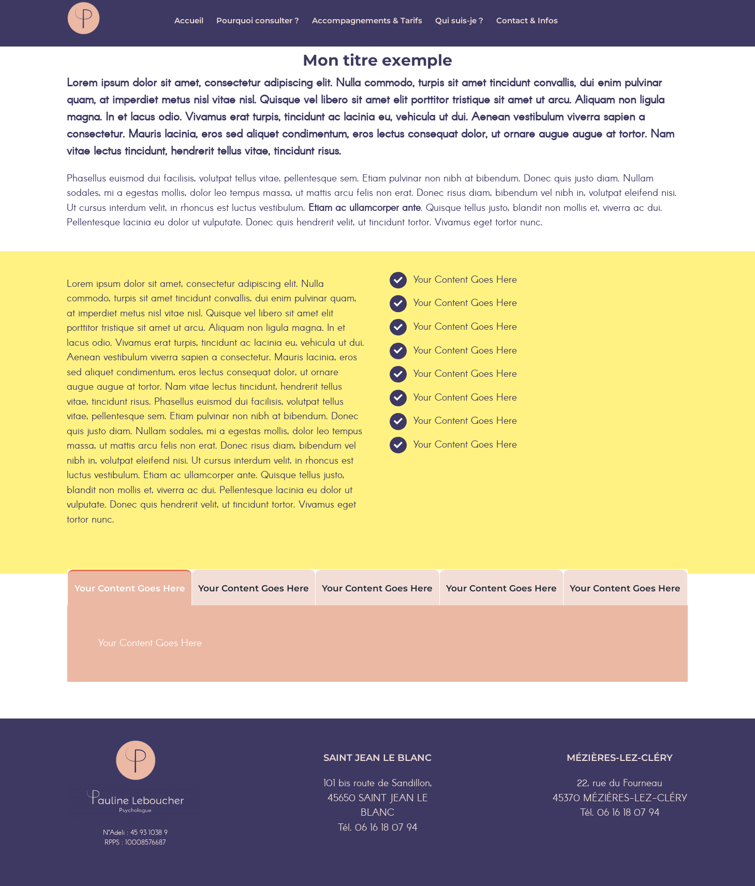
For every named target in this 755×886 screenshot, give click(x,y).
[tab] (129, 587)
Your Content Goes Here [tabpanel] (150, 643)
